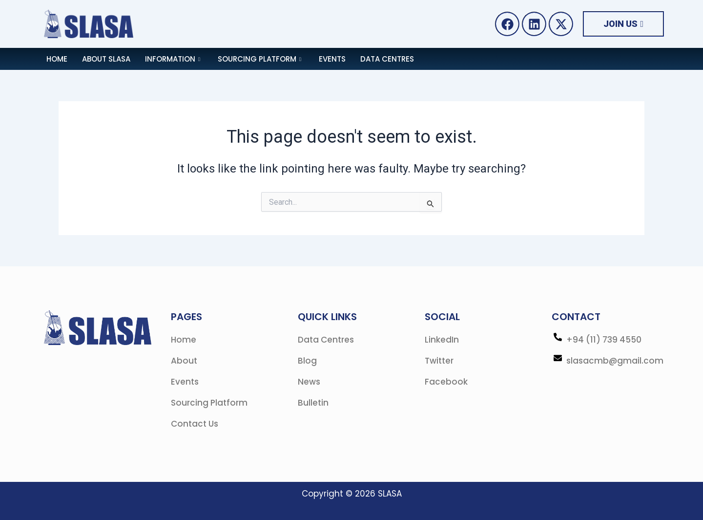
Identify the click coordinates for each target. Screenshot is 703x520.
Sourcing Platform (259, 59)
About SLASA (106, 59)
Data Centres (387, 59)
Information (172, 59)
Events (332, 59)
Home (56, 59)
